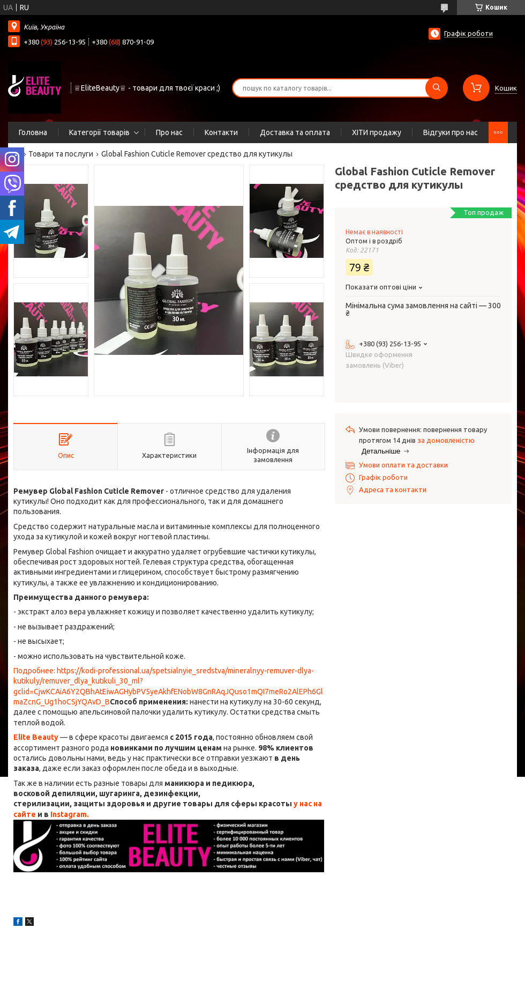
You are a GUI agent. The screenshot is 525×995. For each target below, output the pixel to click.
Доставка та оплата (295, 132)
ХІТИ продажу (376, 132)
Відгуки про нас (450, 132)
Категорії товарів (99, 132)
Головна (33, 132)
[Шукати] (436, 88)
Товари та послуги (60, 154)
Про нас (169, 132)
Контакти (221, 132)
